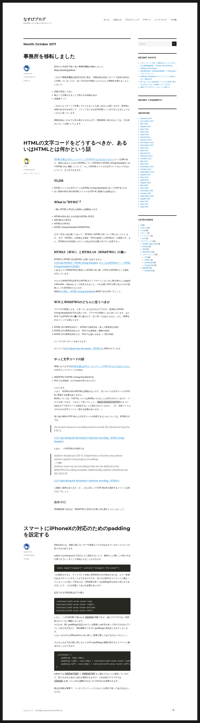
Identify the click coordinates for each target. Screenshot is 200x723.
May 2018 (144, 188)
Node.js (145, 246)
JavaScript (149, 263)
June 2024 (144, 129)
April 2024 (144, 134)
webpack (148, 271)
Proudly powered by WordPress (49, 710)
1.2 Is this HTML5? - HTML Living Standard (76, 263)
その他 (173, 19)
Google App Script (150, 244)
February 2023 (146, 156)
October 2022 (146, 159)
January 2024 (146, 140)
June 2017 (144, 201)
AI (141, 225)
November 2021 (146, 167)
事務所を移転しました (49, 56)
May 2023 (144, 150)
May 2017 (144, 204)
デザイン (147, 19)
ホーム (107, 19)
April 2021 (144, 180)
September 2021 (147, 172)
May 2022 (144, 164)
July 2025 (144, 124)
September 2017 (147, 196)
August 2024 (145, 126)
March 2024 (145, 137)
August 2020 (145, 183)
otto (25, 166)
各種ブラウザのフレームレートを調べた (155, 87)
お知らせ (117, 19)
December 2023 (147, 142)
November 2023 (147, 145)
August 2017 (145, 199)
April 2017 (144, 207)
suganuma (27, 73)
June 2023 (144, 148)
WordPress (147, 252)
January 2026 (146, 118)
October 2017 (145, 193)
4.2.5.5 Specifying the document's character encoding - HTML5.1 (86, 480)
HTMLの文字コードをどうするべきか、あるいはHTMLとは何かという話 (75, 146)
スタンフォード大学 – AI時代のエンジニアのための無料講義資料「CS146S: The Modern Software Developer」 (158, 65)
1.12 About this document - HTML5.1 (84, 348)
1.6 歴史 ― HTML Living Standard (77, 291)
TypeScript (149, 265)
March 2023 (145, 153)
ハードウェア (161, 19)
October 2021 (145, 169)
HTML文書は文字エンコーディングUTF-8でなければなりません (84, 159)
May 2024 (144, 132)
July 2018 (144, 185)
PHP (144, 249)
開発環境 (145, 268)
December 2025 (147, 121)
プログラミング (132, 19)
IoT (143, 238)
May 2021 (144, 177)
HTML (25, 173)
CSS (146, 257)
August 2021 (145, 175)
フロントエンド (34, 173)
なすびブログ (34, 19)
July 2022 (144, 161)
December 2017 (146, 191)
